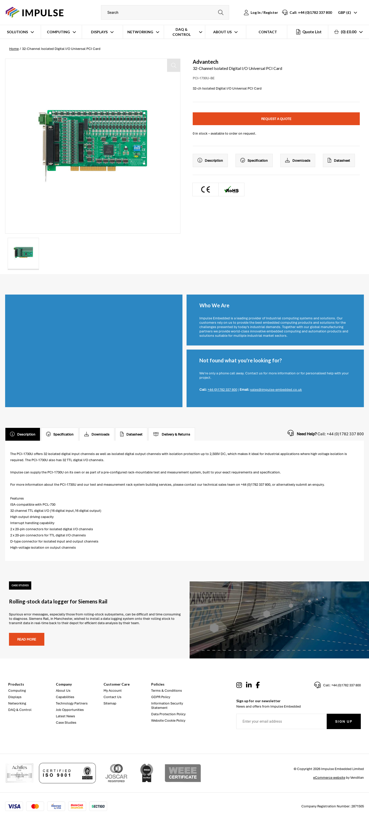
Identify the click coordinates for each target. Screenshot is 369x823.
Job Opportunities (70, 710)
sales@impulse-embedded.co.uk (276, 389)
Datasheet (339, 160)
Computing (58, 32)
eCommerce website (329, 777)
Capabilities (65, 697)
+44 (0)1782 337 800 (222, 389)
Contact (268, 32)
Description (210, 160)
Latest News (65, 716)
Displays (99, 32)
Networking (140, 32)
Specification (254, 160)
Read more (26, 639)
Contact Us (112, 697)
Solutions (17, 32)
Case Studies (66, 722)
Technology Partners (72, 703)
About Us (222, 32)
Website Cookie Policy (168, 720)
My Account (113, 690)
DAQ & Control (181, 32)
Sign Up (343, 721)
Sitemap (110, 703)
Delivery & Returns (171, 434)
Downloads (297, 160)
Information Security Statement (167, 705)
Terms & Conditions (166, 690)
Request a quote (276, 119)
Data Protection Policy (168, 714)
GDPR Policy (160, 697)
